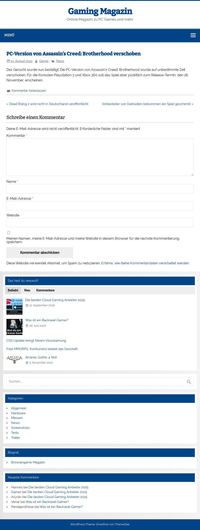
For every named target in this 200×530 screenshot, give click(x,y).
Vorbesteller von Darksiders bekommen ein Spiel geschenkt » (148, 104)
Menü (9, 35)
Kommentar (16, 135)
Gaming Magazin (100, 11)
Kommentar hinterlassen (29, 90)
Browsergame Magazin (28, 462)
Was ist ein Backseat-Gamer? (46, 320)
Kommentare (45, 290)
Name (12, 181)
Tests (15, 433)
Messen (17, 418)
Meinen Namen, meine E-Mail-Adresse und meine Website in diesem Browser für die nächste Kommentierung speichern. (92, 240)
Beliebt (13, 290)
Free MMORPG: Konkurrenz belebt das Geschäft (42, 349)
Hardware (18, 413)
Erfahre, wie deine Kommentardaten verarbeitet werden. (145, 263)
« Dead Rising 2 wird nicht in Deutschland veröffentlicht (47, 104)
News (60, 61)
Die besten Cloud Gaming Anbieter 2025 (55, 300)
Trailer (15, 438)
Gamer (44, 61)
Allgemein (18, 408)
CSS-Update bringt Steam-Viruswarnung (36, 341)
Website (12, 215)
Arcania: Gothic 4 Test (41, 357)
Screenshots (20, 428)
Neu (27, 290)
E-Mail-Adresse (19, 198)
